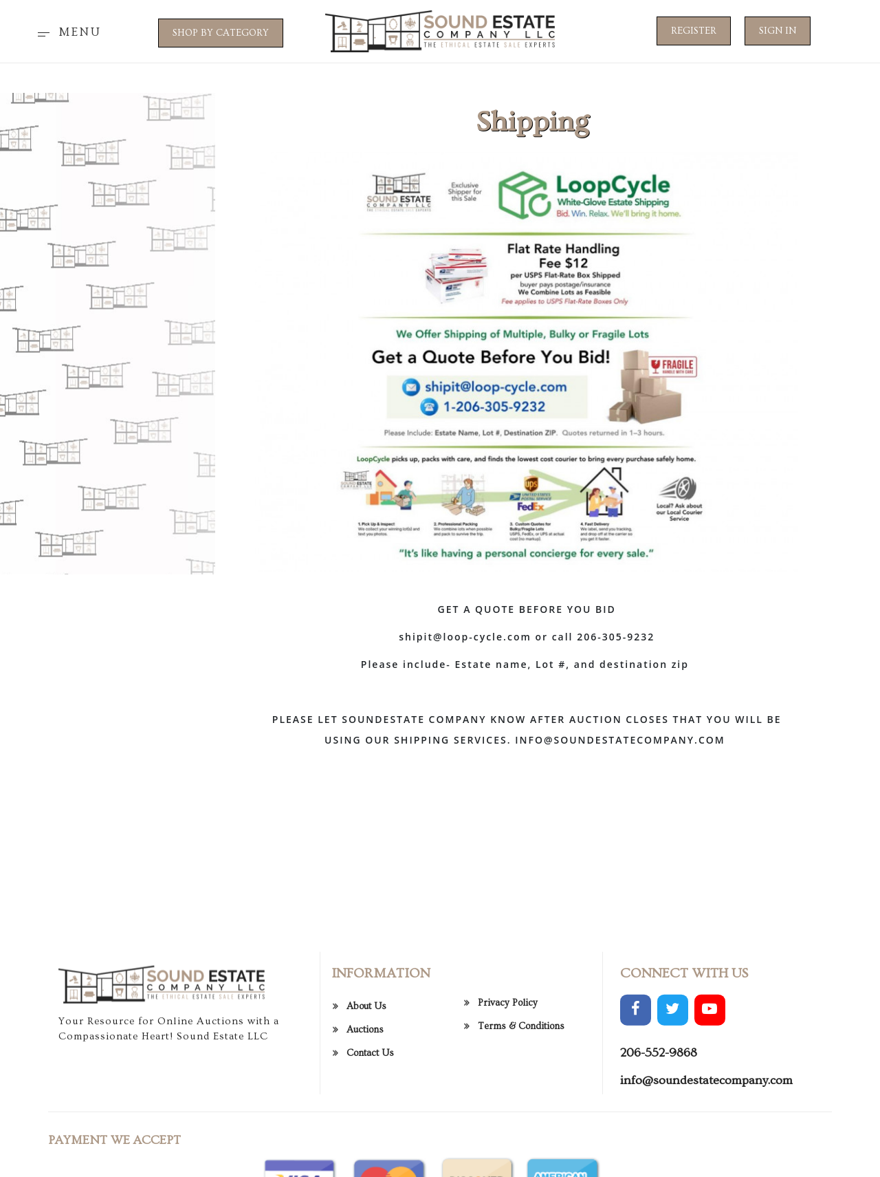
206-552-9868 (658, 1090)
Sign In (777, 30)
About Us (366, 1044)
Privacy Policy (508, 1040)
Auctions (365, 1067)
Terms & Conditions (521, 1063)
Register (693, 30)
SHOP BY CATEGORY (221, 33)
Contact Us (370, 1091)
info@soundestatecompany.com (706, 1118)
